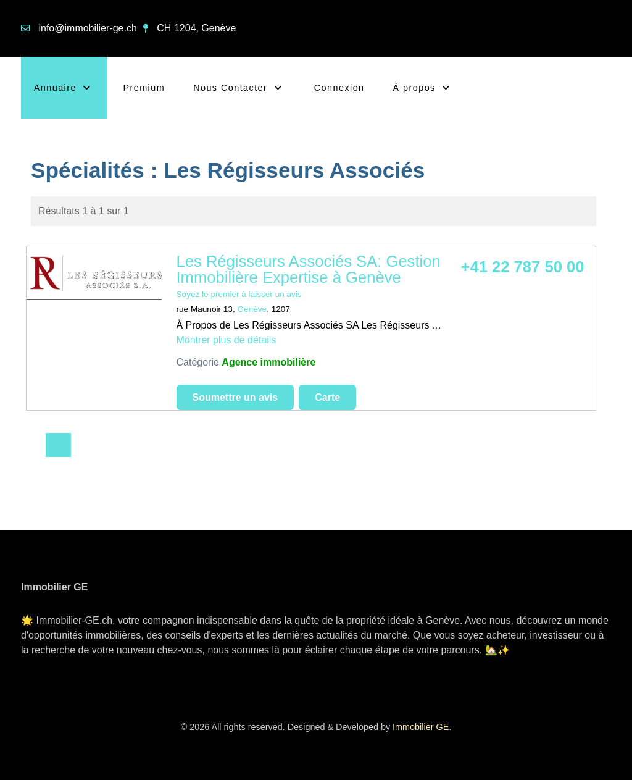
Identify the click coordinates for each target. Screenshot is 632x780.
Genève (252, 309)
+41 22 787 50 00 (522, 266)
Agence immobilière (268, 362)
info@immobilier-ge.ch (87, 28)
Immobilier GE (421, 727)
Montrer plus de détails (226, 340)
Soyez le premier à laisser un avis (239, 294)
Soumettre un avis (235, 397)
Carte (327, 397)
